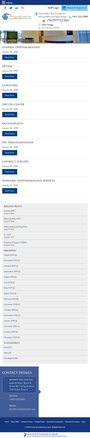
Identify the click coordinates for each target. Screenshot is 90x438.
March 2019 (9, 293)
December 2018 (10, 304)
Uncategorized (10, 358)
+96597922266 (58, 20)
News (6, 353)
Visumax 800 (9, 211)
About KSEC (15, 422)
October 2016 (10, 332)
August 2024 (9, 255)
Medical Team (40, 422)
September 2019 (11, 271)
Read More (9, 57)
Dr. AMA (7, 234)
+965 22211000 (80, 17)
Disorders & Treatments (55, 422)
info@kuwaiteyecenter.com (22, 409)
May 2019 (8, 288)
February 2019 (10, 299)
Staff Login (53, 8)
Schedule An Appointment (77, 8)
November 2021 (11, 260)
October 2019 (10, 266)
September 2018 (11, 315)
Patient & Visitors (27, 422)
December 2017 (10, 326)
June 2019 (8, 282)
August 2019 (9, 277)
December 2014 (10, 337)
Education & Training (72, 422)
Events (6, 347)
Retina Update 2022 (12, 218)
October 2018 (9, 310)
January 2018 (9, 321)
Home (7, 422)
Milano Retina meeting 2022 (15, 226)
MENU (9, 2)
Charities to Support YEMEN (15, 242)
